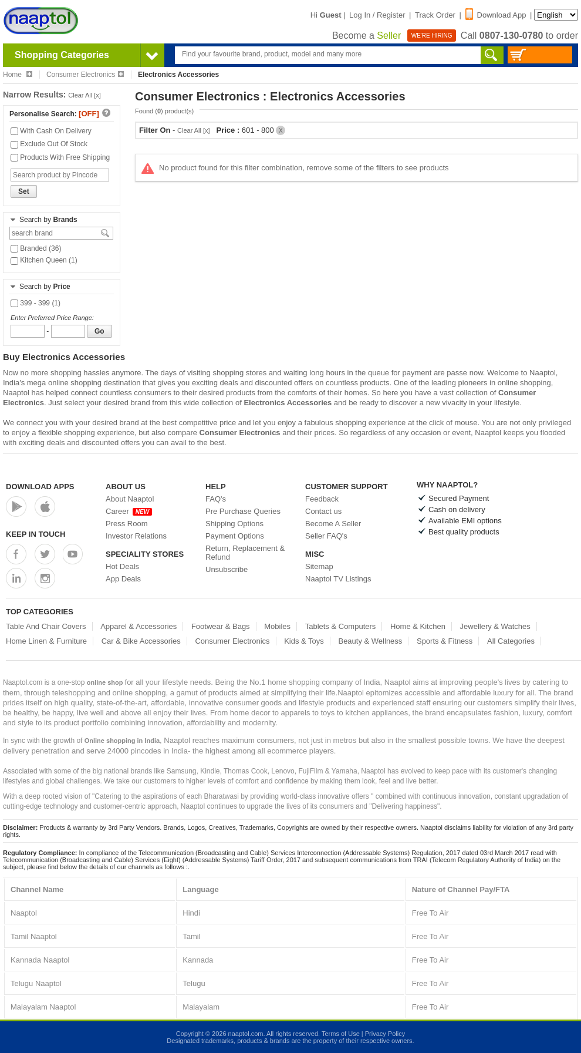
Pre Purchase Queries (243, 511)
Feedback (322, 498)
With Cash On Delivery (51, 131)
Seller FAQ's (326, 535)
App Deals (123, 578)
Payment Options (234, 535)
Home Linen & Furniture (46, 641)
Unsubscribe (226, 569)
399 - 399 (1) (35, 303)
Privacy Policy (385, 1033)
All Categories (511, 641)
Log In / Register (377, 15)
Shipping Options (234, 523)
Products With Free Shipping (60, 157)
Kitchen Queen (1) (44, 260)
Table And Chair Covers (46, 626)
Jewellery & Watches (495, 626)
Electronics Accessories (288, 402)
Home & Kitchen (417, 626)
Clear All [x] (84, 95)
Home (17, 74)
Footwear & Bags (220, 626)
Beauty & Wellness (370, 641)
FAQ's (215, 498)
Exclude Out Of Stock (49, 144)
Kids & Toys (304, 641)
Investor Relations (136, 535)
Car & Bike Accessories (141, 641)
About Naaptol (130, 498)
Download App (495, 15)
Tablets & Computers (340, 626)
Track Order (435, 15)
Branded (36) (36, 248)
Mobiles (277, 626)
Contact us (323, 511)
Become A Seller (333, 523)
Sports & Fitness (444, 641)
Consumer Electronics (85, 74)
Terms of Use (341, 1033)
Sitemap (319, 566)
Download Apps (40, 486)
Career (129, 511)
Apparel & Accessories (138, 626)
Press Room (127, 523)
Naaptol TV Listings (338, 578)
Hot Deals (122, 566)
